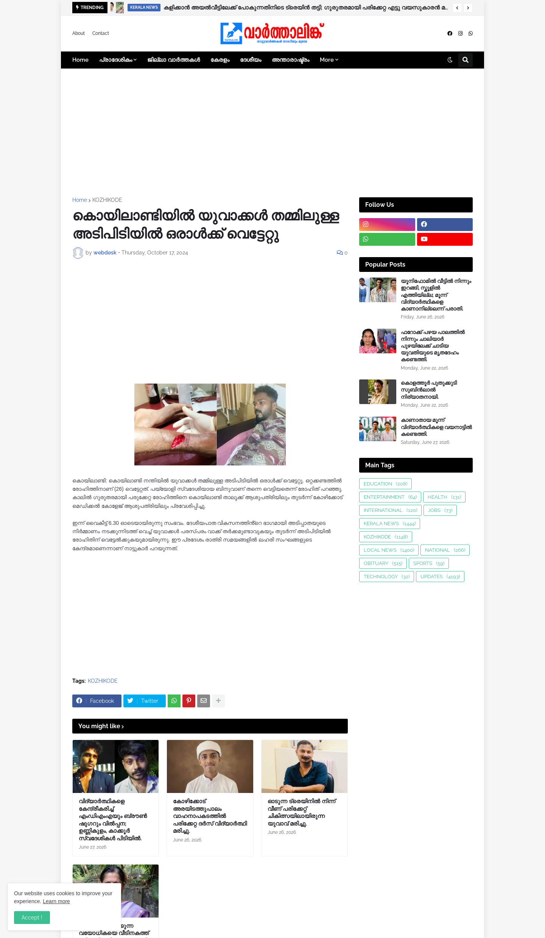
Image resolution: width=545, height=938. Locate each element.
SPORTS (428, 563)
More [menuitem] (327, 59)
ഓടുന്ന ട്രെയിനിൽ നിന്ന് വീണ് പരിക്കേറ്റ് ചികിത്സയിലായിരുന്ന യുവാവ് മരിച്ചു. (301, 812)
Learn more (56, 901)
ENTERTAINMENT (390, 497)
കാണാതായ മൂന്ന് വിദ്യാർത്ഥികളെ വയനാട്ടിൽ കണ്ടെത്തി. (436, 427)
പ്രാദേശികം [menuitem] (115, 59)
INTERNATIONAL (390, 510)
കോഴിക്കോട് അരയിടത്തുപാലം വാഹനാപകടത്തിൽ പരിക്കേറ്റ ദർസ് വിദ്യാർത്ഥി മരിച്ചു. (210, 816)
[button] (457, 7)
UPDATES (440, 576)
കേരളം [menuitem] (219, 59)
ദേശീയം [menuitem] (250, 59)
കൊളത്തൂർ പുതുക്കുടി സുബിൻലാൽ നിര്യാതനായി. (429, 390)
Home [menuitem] (80, 59)
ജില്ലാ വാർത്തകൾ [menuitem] (173, 59)
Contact (100, 33)
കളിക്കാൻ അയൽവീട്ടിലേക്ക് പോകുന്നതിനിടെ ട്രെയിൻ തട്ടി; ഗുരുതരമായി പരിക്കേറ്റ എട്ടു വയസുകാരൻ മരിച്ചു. (306, 7)
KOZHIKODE (107, 200)
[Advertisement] (272, 133)
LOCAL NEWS (389, 550)
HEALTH (444, 497)
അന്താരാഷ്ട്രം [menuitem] (290, 59)
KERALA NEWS (390, 523)
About (78, 33)
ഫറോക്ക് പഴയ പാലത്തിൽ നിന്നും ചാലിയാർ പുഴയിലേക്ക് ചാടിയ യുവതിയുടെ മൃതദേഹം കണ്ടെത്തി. (433, 346)
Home (79, 200)
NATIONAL (445, 550)
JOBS (440, 510)
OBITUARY (383, 563)
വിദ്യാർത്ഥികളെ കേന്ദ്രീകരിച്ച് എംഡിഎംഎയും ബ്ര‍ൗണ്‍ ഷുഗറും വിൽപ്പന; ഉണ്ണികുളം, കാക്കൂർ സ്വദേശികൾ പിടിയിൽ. (113, 820)
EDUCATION (385, 484)
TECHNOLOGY (387, 576)
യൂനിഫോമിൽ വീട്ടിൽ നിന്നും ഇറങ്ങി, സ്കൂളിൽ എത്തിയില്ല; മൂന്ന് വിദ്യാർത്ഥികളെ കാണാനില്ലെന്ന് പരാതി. (436, 295)
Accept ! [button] (32, 918)
